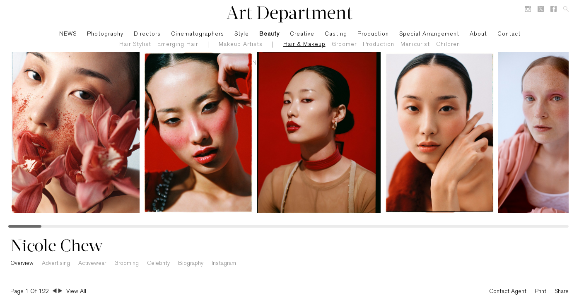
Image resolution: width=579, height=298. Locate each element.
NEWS (68, 34)
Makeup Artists (241, 44)
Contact (509, 34)
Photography (105, 34)
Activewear (92, 263)
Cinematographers (197, 34)
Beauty (269, 34)
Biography (190, 263)
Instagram (224, 263)
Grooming (126, 263)
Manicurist (415, 44)
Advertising (56, 263)
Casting (336, 34)
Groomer (344, 44)
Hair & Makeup (304, 44)
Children (448, 44)
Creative (302, 34)
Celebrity (158, 263)
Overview (22, 263)
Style (241, 34)
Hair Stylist (135, 44)
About (478, 34)
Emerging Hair (177, 44)
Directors (147, 34)
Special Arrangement (429, 34)
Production (378, 44)
